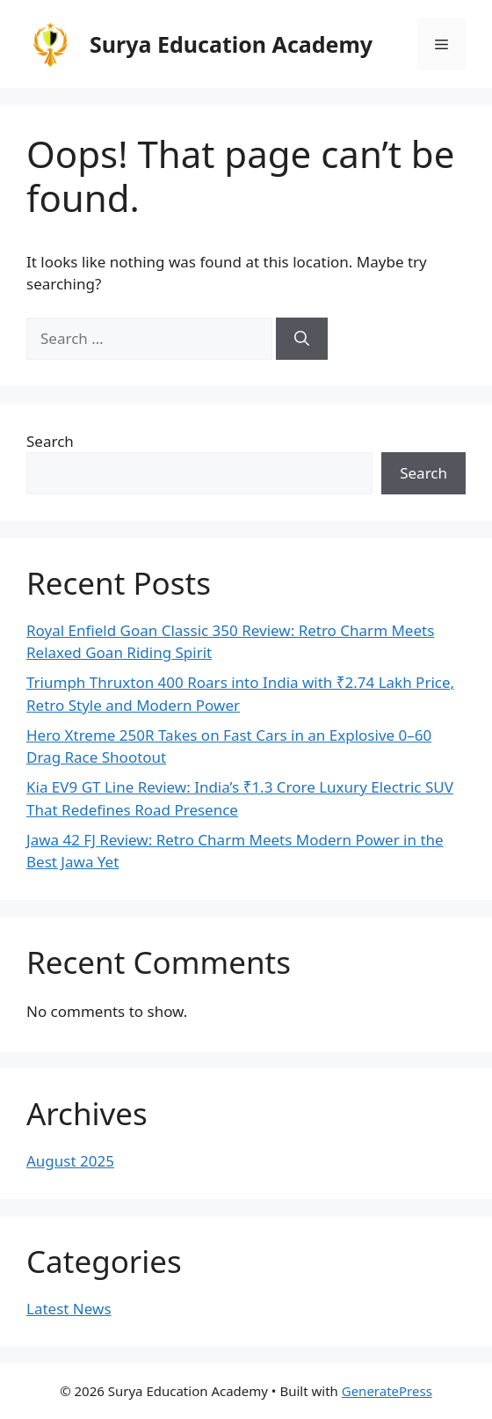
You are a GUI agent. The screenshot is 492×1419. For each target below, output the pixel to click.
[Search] (302, 339)
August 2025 (70, 1161)
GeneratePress (387, 1391)
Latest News (69, 1308)
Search (50, 441)
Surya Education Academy (231, 44)
